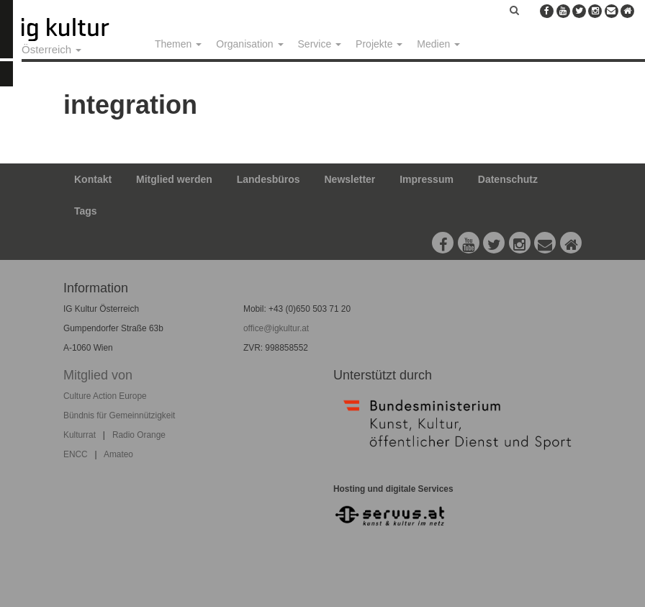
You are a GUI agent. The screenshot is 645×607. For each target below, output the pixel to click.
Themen (178, 44)
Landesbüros (268, 179)
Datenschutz (508, 179)
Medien (438, 44)
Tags (85, 211)
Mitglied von (97, 375)
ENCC (75, 454)
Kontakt (93, 179)
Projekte (379, 44)
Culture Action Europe (105, 396)
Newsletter (350, 179)
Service (320, 44)
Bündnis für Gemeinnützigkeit (119, 415)
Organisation (249, 44)
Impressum (427, 179)
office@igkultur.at (276, 328)
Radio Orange (139, 435)
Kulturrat (79, 435)
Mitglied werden (174, 179)
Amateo (118, 454)
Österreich (51, 49)
